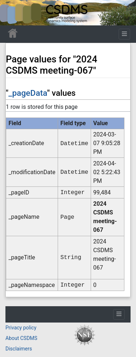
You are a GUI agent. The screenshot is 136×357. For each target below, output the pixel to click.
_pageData (27, 93)
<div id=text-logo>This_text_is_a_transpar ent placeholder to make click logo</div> (11, 12)
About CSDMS (21, 338)
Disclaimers (18, 349)
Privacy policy (20, 328)
